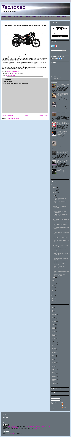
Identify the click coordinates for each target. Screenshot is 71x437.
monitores (54, 352)
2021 (53, 288)
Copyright (12, 433)
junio (54, 197)
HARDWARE (40, 16)
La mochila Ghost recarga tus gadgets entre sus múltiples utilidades (62, 152)
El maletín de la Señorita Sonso (56, 77)
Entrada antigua (43, 115)
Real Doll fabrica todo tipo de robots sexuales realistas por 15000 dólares (62, 94)
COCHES (9, 16)
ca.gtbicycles (9, 71)
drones (53, 332)
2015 (53, 298)
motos (14, 75)
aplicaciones (54, 314)
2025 (53, 184)
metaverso (54, 351)
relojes (53, 365)
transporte (54, 379)
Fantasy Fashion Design (55, 78)
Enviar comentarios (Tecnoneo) (13, 118)
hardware (53, 339)
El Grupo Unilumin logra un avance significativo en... (59, 199)
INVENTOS (34, 16)
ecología (53, 334)
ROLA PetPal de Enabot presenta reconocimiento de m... (59, 275)
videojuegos (54, 383)
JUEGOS (3, 19)
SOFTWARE (28, 16)
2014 (53, 300)
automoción (54, 321)
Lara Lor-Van (65, 405)
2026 (53, 182)
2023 (53, 285)
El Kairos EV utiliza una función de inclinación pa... (59, 267)
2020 (53, 290)
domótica (53, 331)
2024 (53, 186)
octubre (54, 190)
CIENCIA (21, 16)
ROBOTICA (16, 16)
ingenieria (53, 344)
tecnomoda (54, 376)
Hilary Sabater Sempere (12, 426)
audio (53, 320)
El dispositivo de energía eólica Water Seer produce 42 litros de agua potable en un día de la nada (63, 114)
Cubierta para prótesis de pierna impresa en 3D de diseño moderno (63, 85)
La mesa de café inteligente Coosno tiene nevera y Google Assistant (62, 103)
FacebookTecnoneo (57, 43)
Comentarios (54, 400)
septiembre (55, 192)
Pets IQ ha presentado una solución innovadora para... (59, 212)
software (53, 370)
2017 (53, 295)
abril (54, 278)
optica (53, 359)
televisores (54, 377)
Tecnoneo (14, 7)
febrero (54, 282)
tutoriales (53, 380)
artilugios (53, 318)
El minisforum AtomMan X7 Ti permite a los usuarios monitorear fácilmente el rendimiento (62, 133)
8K (52, 311)
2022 (53, 287)
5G (52, 308)
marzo (54, 280)
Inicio (26, 115)
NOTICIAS (64, 16)
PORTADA (4, 16)
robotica (53, 366)
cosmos (53, 328)
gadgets (53, 338)
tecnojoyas (54, 373)
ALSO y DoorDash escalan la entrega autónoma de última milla (62, 161)
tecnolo (53, 375)
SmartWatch (54, 369)
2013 (53, 301)
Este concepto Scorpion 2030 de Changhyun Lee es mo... (59, 264)
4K (52, 307)
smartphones (54, 368)
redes (53, 363)
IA (52, 341)
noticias (53, 358)
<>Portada (5, 432)
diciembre (55, 187)
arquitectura (54, 315)
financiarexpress (16, 71)
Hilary (64, 403)
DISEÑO (58, 16)
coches (53, 325)
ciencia (53, 324)
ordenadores (54, 360)
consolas (53, 327)
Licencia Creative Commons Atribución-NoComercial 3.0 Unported (38, 426)
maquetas (54, 348)
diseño (7, 75)
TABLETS (52, 16)
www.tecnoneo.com (15, 427)
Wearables (54, 384)
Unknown (65, 407)
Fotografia (54, 337)
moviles (53, 355)
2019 (53, 292)
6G (52, 310)
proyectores (54, 362)
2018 (53, 293)
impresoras (54, 342)
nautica (53, 356)
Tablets (53, 372)
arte (52, 317)
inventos (53, 346)
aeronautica (54, 313)
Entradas (54, 398)
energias (10, 75)
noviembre (55, 189)
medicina (53, 349)
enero (54, 283)
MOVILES (47, 16)
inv (52, 345)
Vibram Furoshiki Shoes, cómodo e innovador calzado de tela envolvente (63, 123)
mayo (54, 277)
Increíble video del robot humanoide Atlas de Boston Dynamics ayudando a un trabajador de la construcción (62, 143)
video (53, 382)
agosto (54, 193)
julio (54, 195)
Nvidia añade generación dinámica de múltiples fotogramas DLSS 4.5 (61, 170)
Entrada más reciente (7, 115)
